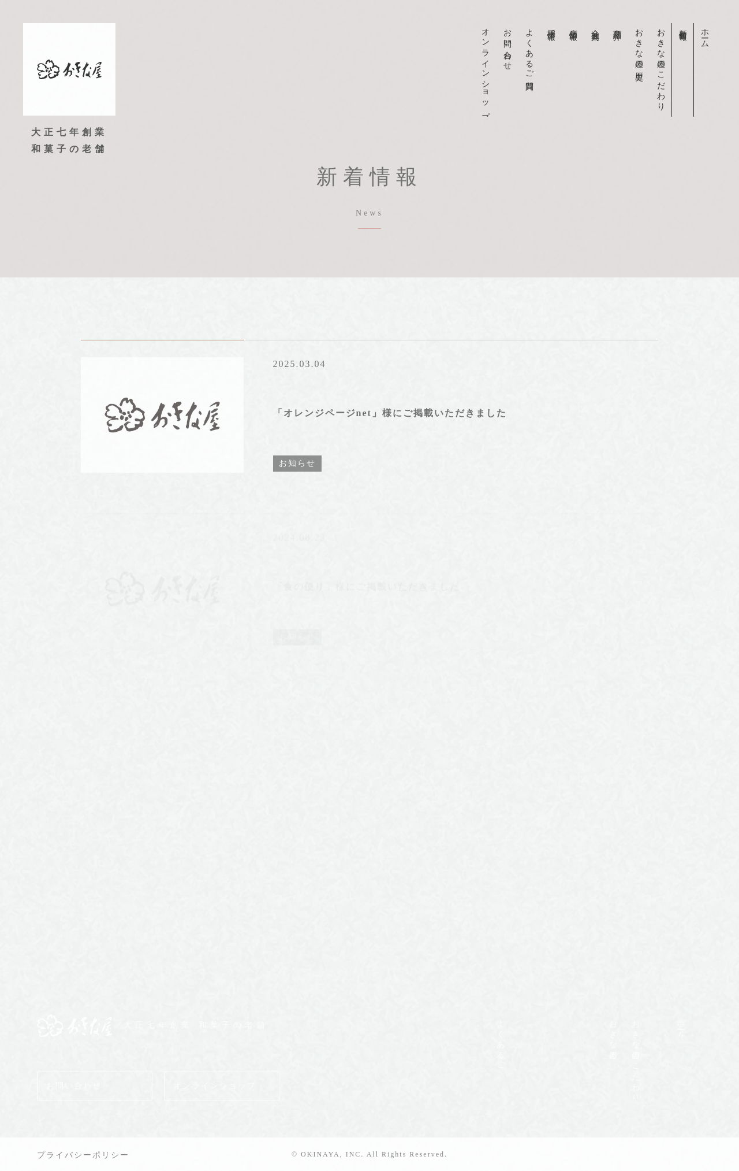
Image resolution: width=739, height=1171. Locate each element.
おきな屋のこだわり (660, 65)
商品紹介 (617, 25)
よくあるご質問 (529, 50)
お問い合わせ (507, 45)
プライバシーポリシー (83, 1155)
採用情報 (551, 25)
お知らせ (297, 485)
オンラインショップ (485, 70)
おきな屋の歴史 (639, 45)
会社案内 (595, 25)
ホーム (704, 34)
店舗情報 (573, 25)
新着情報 (682, 25)
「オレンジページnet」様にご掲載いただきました (390, 435)
